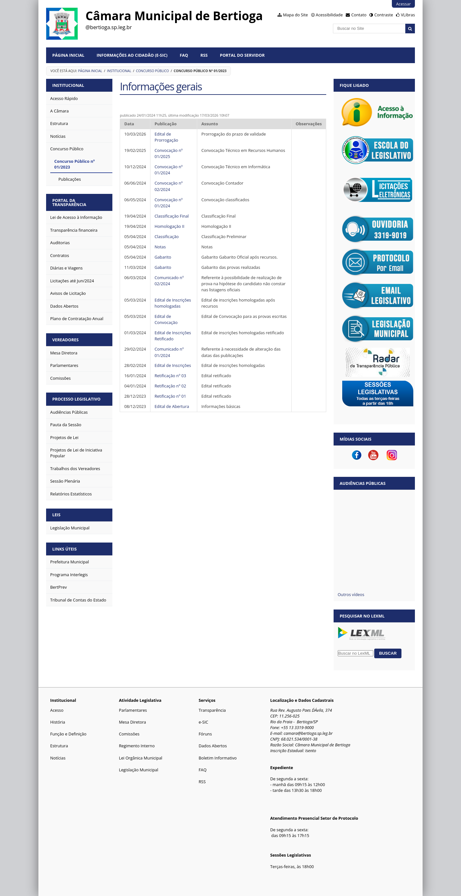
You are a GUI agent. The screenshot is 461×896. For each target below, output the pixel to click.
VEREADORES (65, 340)
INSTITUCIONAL (68, 85)
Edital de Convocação (166, 319)
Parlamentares (133, 710)
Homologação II (169, 226)
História (57, 722)
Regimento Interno (137, 746)
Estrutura (59, 746)
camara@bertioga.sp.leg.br (308, 733)
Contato (359, 15)
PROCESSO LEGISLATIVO (76, 399)
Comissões (129, 734)
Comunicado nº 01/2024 (169, 352)
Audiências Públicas (362, 483)
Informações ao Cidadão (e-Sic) (132, 55)
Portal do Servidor (242, 55)
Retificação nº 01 (171, 396)
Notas (160, 247)
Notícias (58, 758)
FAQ (184, 55)
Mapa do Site (295, 15)
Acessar (403, 4)
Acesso (56, 710)
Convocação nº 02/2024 (169, 186)
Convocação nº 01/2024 (169, 170)
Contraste (383, 15)
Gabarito (163, 257)
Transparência (212, 710)
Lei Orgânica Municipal (140, 758)
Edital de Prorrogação (166, 137)
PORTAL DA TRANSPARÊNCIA (69, 202)
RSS (204, 55)
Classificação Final (172, 216)
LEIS (56, 515)
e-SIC (203, 722)
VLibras (408, 15)
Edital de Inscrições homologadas (173, 303)
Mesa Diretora (132, 722)
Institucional (119, 71)
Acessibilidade (329, 15)
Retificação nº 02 (170, 386)
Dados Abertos (212, 746)
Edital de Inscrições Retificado (173, 336)
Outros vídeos (351, 594)
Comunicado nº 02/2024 (169, 280)
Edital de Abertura (172, 406)
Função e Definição (68, 734)
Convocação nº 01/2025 (169, 153)
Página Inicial (68, 55)
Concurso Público (152, 71)
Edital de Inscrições (173, 365)
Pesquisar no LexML (362, 616)
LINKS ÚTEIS (64, 549)
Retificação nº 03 (171, 375)
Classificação (167, 236)
